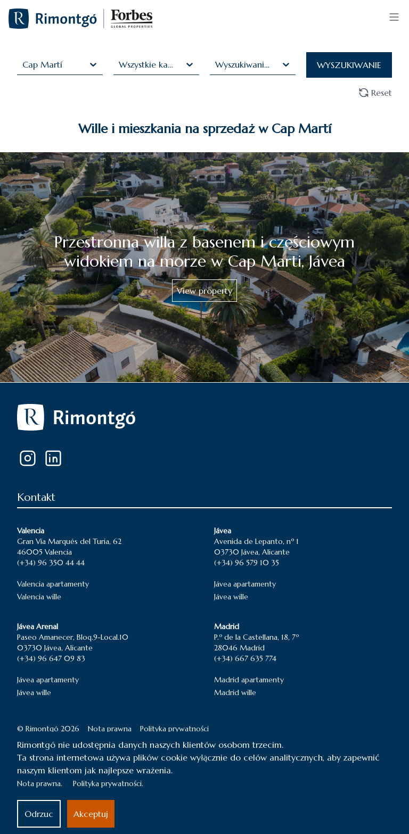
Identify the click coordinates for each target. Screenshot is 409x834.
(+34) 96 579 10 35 (246, 562)
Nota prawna (110, 728)
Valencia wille (39, 596)
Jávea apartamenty (245, 584)
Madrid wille (235, 692)
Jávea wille (231, 596)
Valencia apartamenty (53, 584)
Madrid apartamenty (249, 679)
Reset (375, 92)
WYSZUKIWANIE (349, 65)
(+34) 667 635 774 (245, 658)
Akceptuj (90, 813)
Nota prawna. (39, 783)
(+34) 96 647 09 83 (51, 658)
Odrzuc (38, 813)
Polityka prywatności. (108, 783)
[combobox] (23, 64)
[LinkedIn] (53, 458)
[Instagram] (27, 458)
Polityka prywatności (174, 728)
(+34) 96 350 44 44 (51, 562)
